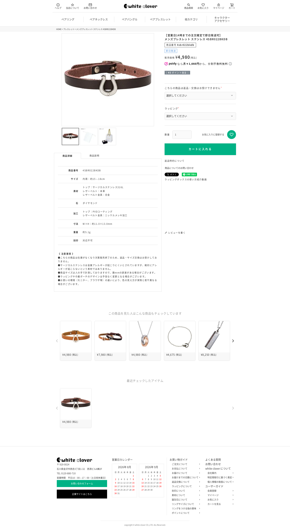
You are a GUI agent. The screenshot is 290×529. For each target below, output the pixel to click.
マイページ (218, 6)
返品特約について (174, 161)
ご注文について (185, 464)
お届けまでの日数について (185, 477)
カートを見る (220, 504)
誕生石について (185, 500)
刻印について (185, 491)
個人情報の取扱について (220, 482)
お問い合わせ (90, 6)
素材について (185, 495)
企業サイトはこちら (82, 494)
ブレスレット (68, 29)
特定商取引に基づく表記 (220, 477)
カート (232, 6)
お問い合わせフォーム (82, 483)
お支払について (185, 468)
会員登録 (220, 491)
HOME (58, 29)
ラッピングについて (185, 486)
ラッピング (172, 108)
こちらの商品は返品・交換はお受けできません (194, 88)
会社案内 (220, 473)
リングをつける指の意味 (185, 508)
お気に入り (203, 6)
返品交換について (185, 482)
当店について (72, 6)
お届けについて (185, 473)
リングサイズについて (185, 504)
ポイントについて (185, 513)
